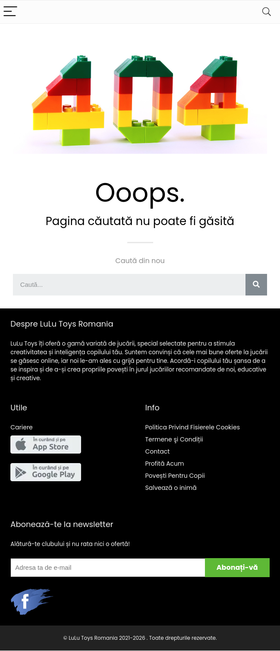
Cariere (21, 427)
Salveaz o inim (171, 487)
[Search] (266, 11)
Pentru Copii (175, 475)
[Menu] (10, 11)
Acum (164, 463)
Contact (157, 451)
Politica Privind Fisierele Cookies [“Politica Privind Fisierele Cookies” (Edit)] (192, 427)
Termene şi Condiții (174, 439)
